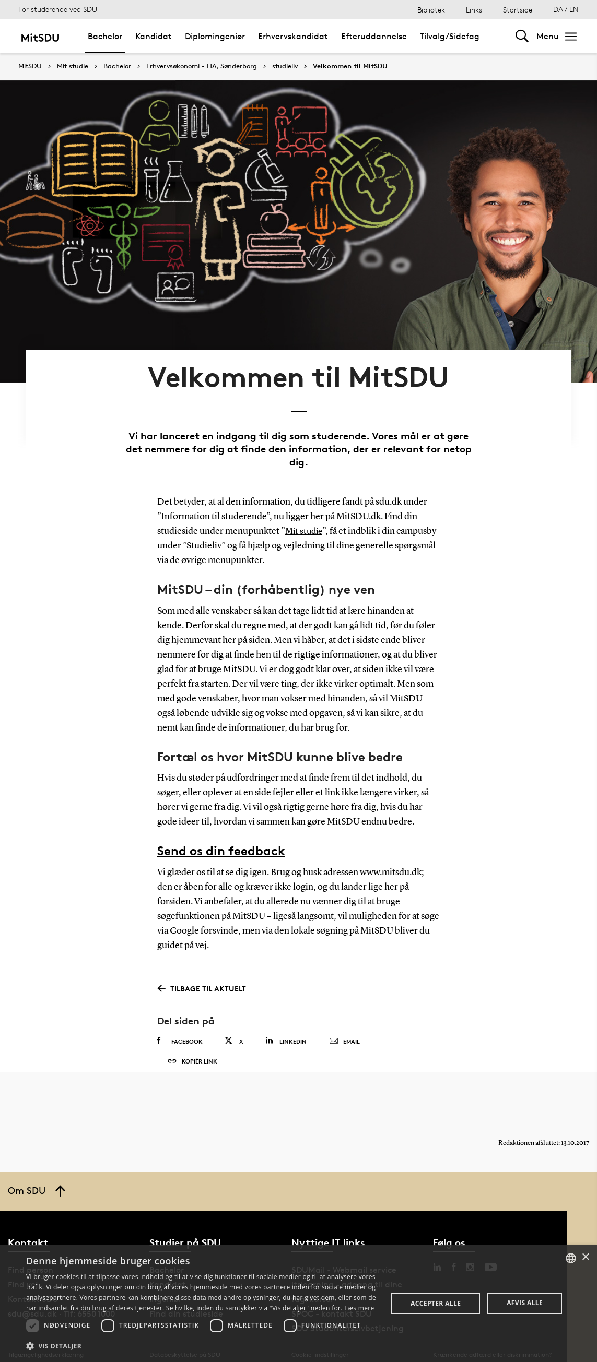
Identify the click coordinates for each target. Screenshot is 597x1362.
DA (558, 9)
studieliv (285, 66)
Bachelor (105, 36)
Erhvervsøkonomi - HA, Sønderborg (201, 66)
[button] (201, 1346)
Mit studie (72, 66)
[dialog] (298, 1303)
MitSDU (30, 66)
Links (474, 9)
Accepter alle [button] (436, 1303)
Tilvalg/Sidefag (449, 36)
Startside (517, 9)
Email (344, 1012)
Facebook (180, 1012)
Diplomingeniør (215, 36)
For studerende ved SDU (57, 9)
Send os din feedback (221, 821)
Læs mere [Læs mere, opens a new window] (359, 1308)
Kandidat (153, 36)
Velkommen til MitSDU (350, 66)
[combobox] (571, 1258)
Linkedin (286, 1011)
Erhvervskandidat (293, 36)
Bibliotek (431, 9)
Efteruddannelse (374, 36)
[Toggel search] (522, 36)
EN (574, 9)
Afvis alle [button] (525, 1302)
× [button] (585, 1257)
